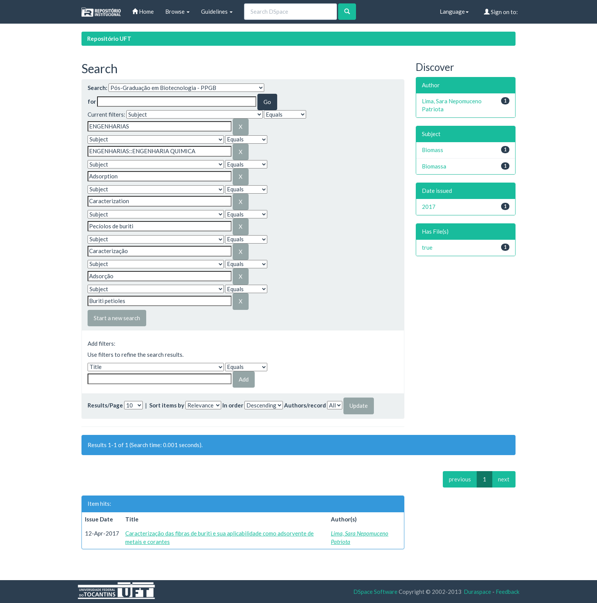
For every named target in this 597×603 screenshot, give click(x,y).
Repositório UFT (109, 38)
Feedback (507, 591)
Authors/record (305, 405)
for (92, 101)
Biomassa (434, 166)
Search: (97, 87)
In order (232, 405)
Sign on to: (501, 11)
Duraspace (477, 591)
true (427, 247)
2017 (429, 206)
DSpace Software (375, 591)
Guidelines (217, 11)
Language (454, 11)
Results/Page (105, 405)
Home (143, 11)
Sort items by (166, 405)
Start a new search (117, 317)
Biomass (432, 149)
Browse (177, 11)
